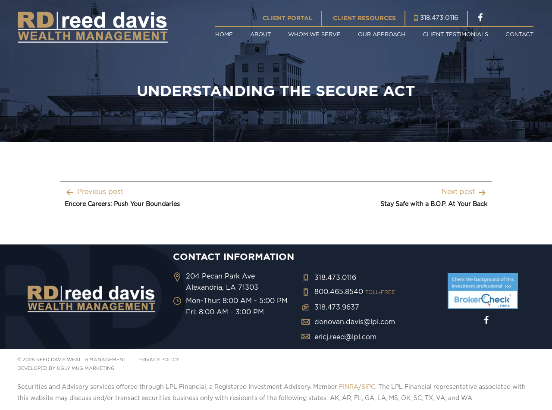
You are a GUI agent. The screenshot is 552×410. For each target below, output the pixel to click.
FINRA (348, 386)
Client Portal (288, 18)
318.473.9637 (336, 307)
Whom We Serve (314, 34)
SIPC (368, 386)
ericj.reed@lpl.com (345, 337)
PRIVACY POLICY (158, 359)
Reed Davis (92, 27)
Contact (519, 34)
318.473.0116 (439, 17)
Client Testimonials (455, 34)
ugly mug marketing (86, 368)
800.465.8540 (354, 291)
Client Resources (364, 18)
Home (224, 34)
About (260, 34)
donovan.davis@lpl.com (354, 321)
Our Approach (381, 34)
